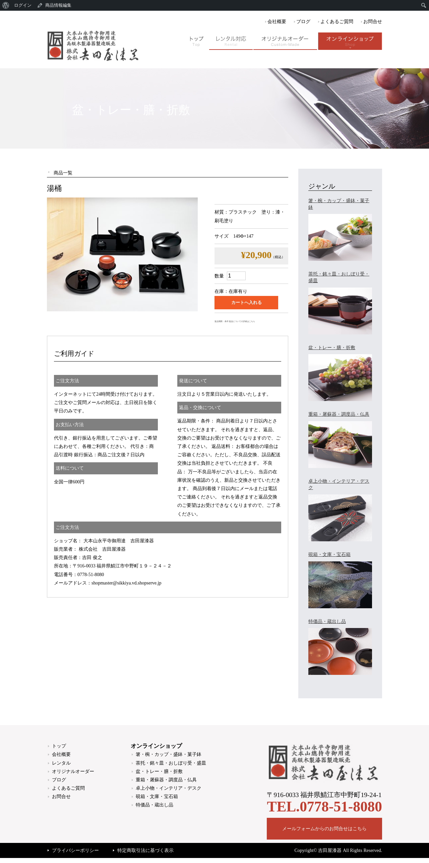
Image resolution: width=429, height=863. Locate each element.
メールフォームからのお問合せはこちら (324, 828)
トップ (59, 746)
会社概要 (276, 21)
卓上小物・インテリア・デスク (168, 788)
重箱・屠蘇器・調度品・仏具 (166, 779)
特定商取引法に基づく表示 (145, 850)
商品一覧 (63, 172)
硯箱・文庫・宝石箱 (157, 796)
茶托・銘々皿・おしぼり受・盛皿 (171, 763)
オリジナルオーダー (73, 771)
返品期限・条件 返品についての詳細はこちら (234, 321)
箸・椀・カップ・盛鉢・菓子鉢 (168, 754)
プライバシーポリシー (75, 850)
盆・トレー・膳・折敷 (159, 771)
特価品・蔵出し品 (154, 804)
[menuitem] (6, 5)
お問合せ (372, 21)
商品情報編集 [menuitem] (58, 5)
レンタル (61, 763)
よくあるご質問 (336, 21)
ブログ (303, 21)
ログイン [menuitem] (23, 5)
